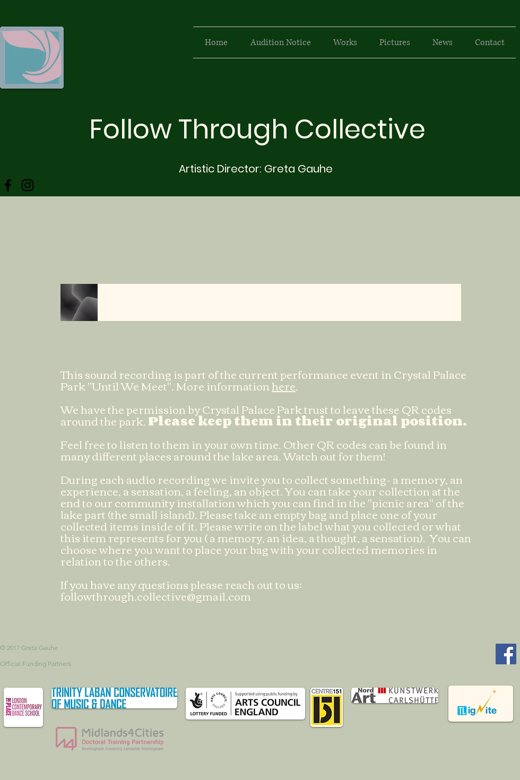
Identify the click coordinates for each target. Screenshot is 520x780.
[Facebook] (8, 185)
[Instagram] (28, 185)
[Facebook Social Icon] (506, 654)
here (284, 385)
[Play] (111, 309)
